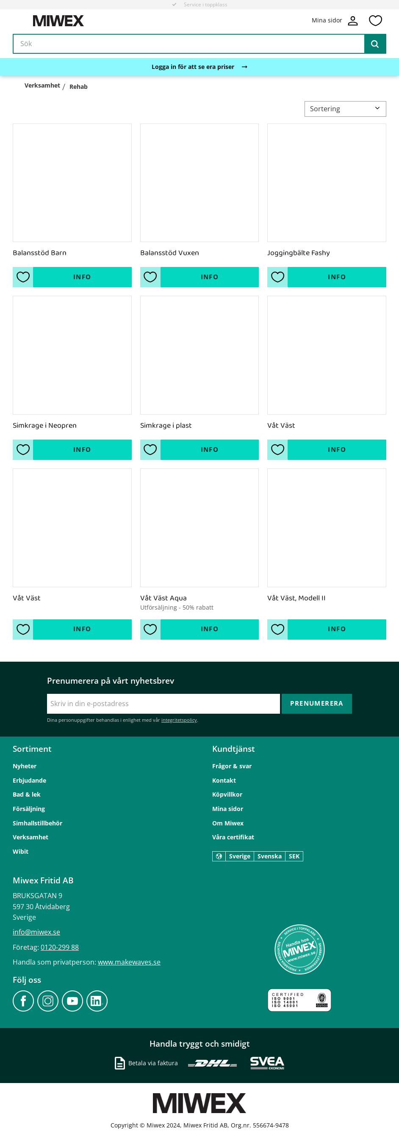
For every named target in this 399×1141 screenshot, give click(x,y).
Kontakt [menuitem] (224, 780)
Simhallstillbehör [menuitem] (37, 823)
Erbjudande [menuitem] (29, 780)
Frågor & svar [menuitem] (232, 766)
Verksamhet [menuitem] (30, 837)
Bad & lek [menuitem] (27, 794)
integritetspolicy (179, 720)
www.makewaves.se (129, 962)
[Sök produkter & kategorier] (199, 44)
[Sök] (374, 44)
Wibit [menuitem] (20, 851)
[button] (375, 20)
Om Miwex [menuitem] (228, 823)
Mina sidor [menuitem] (227, 809)
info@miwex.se (36, 932)
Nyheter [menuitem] (24, 766)
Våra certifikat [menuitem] (233, 837)
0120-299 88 (60, 947)
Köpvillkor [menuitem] (227, 794)
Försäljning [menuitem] (29, 809)
